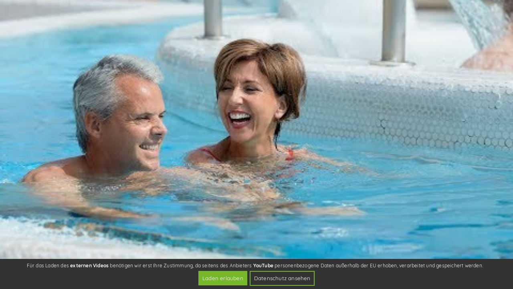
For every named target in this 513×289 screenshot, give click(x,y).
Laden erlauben (222, 278)
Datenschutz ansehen (282, 278)
